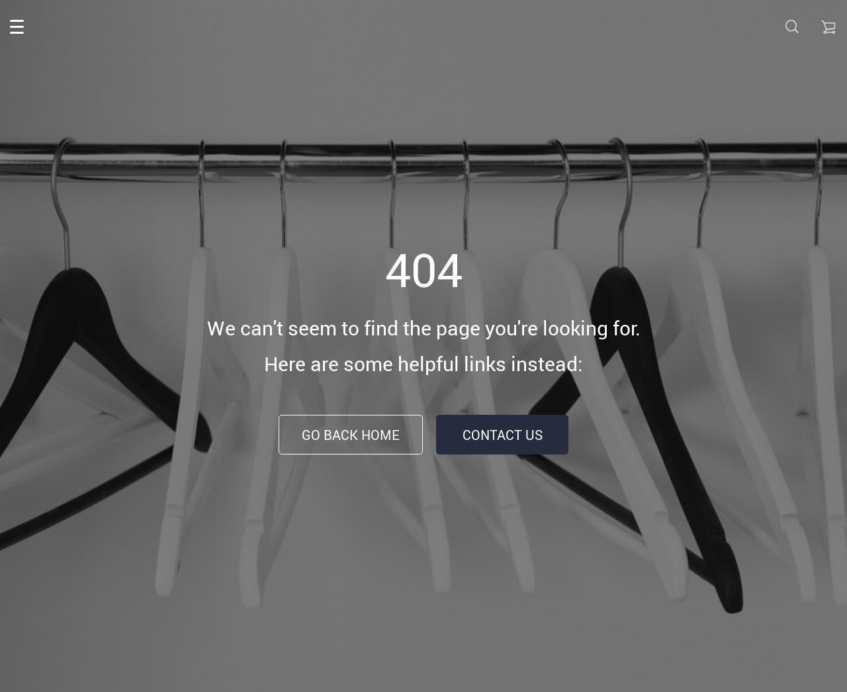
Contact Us (503, 435)
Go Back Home (351, 435)
